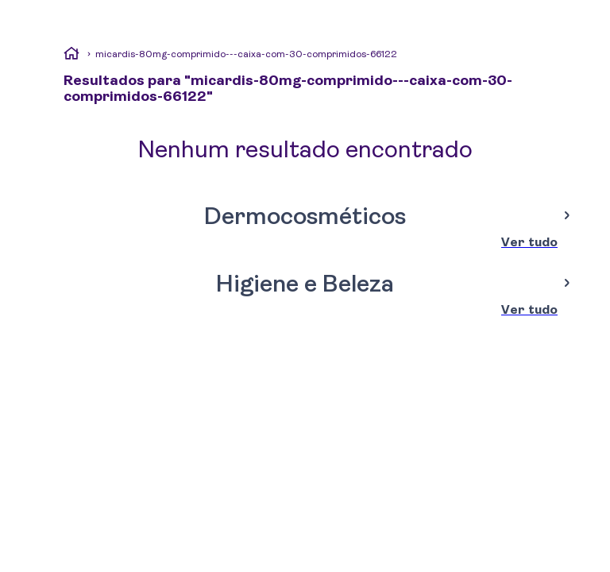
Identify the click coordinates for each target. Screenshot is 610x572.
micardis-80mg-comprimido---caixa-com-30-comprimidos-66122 (246, 54)
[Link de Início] (71, 55)
